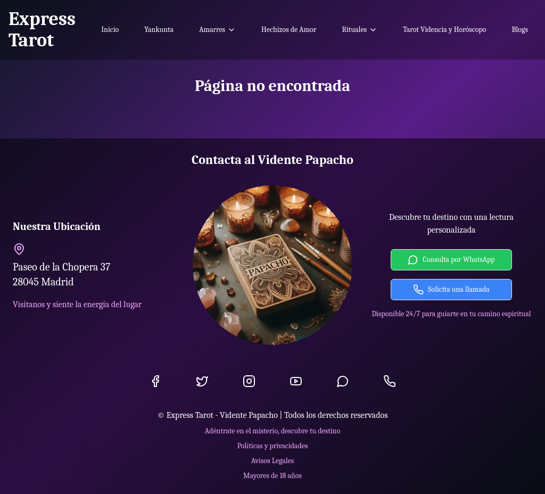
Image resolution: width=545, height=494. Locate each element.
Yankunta (159, 29)
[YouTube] (296, 381)
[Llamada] (389, 381)
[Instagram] (249, 381)
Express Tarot (42, 29)
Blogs (519, 29)
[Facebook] (155, 381)
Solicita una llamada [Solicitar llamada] (451, 289)
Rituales (359, 29)
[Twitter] (202, 381)
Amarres (217, 29)
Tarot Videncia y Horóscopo (444, 29)
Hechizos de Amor (288, 29)
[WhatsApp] (343, 381)
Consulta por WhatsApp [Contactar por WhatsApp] (451, 259)
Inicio (110, 29)
